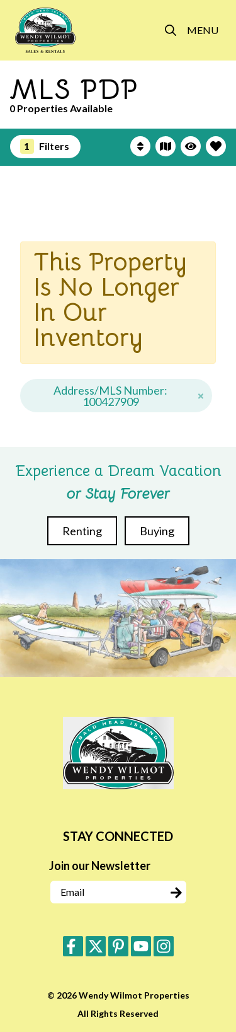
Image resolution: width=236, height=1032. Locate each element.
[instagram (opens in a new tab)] (164, 946)
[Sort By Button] (140, 146)
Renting (82, 531)
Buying (157, 531)
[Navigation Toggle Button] (202, 30)
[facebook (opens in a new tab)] (73, 946)
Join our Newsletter (99, 866)
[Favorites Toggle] (216, 146)
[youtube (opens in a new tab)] (141, 946)
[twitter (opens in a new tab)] (96, 946)
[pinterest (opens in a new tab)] (118, 946)
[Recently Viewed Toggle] (191, 146)
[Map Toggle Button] (165, 146)
